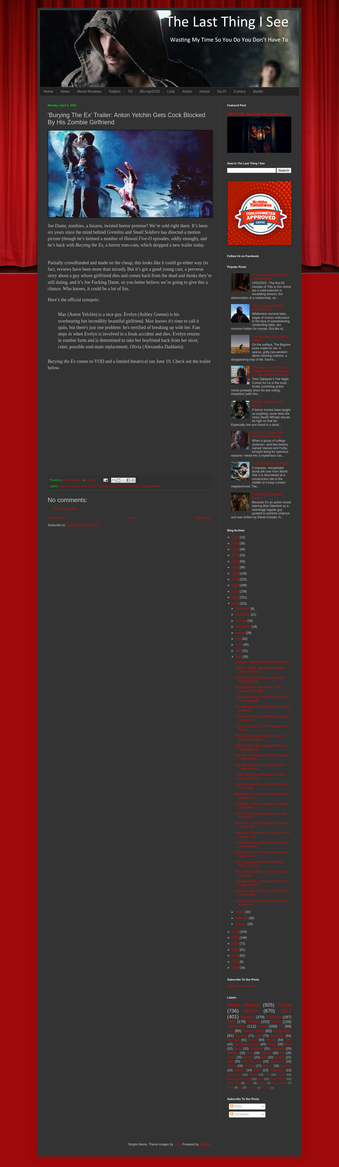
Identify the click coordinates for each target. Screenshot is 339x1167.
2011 (236, 950)
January (241, 924)
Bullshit (240, 1070)
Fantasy (266, 1053)
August (241, 633)
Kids (267, 1074)
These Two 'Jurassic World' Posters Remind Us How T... (259, 737)
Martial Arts (236, 1026)
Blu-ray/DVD (150, 91)
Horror (205, 91)
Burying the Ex (87, 486)
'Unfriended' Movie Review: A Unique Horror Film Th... (260, 776)
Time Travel (277, 1078)
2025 (236, 543)
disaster (286, 1066)
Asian (276, 1022)
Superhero (277, 1036)
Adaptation (282, 1031)
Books (258, 91)
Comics (240, 91)
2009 (236, 962)
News (65, 91)
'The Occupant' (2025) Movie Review (267, 307)
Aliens (231, 1057)
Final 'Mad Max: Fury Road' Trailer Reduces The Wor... (258, 689)
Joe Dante (124, 486)
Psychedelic (279, 1083)
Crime (262, 1026)
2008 (236, 968)
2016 (236, 597)
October (241, 621)
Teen (249, 1053)
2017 (236, 591)
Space (231, 1066)
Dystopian (256, 1048)
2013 (236, 937)
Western (232, 1053)
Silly (230, 1061)
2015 (236, 603)
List (230, 1031)
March (240, 912)
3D (240, 1087)
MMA (230, 1087)
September (244, 626)
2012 (236, 943)
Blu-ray (271, 1040)
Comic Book (253, 1031)
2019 (236, 579)
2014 (236, 932)
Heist (249, 1083)
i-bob (177, 1144)
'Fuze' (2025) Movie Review (271, 463)
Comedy (102, 486)
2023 (236, 555)
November (243, 614)
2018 (236, 585)
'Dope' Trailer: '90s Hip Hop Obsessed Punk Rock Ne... (261, 747)
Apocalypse (234, 1074)
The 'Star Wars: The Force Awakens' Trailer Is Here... (260, 766)
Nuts (264, 1057)
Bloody (253, 1074)
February (242, 918)
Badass (247, 1017)
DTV (288, 1040)
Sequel (271, 1044)
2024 (236, 549)
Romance (277, 1061)
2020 (236, 573)
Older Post (203, 518)
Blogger (205, 1144)
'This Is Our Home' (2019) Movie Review (269, 276)
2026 (236, 537)
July (239, 639)
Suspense (277, 1070)
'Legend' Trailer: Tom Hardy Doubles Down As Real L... (259, 669)
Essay (262, 1083)
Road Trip (233, 1083)
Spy (282, 1053)
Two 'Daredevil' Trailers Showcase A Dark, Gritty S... (259, 864)
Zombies (154, 486)
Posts (236, 1106)
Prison (281, 1074)
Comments (239, 1114)
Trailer (144, 486)
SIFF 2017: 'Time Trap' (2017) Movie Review (267, 434)
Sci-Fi (221, 91)
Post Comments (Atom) (82, 525)
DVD (258, 1036)
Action (187, 91)
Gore (257, 1070)
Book (287, 1044)
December (243, 608)
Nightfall (265, 1087)
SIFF (231, 1022)
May (239, 651)
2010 (236, 955)
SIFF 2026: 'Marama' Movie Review (256, 114)
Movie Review (243, 1005)
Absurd (267, 1066)
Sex (260, 1078)
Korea (253, 1040)
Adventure (278, 1048)
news (135, 486)
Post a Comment (65, 509)
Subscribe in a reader (241, 986)
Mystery (279, 1057)
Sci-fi (285, 1010)
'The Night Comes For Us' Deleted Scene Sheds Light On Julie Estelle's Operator (270, 371)
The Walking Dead (247, 1044)
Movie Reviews (89, 91)
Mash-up (251, 1087)
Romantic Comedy (239, 1078)
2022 (236, 561)
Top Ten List (251, 1061)
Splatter (248, 1057)
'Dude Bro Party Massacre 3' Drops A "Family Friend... (260, 679)
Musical (249, 1066)
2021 (236, 567)
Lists (171, 91)
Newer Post (57, 518)
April (239, 656)
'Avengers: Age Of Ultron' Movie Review (262, 662)
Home (48, 91)
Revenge (233, 1040)
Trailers (115, 91)
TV (130, 91)
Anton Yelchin (67, 486)
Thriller (253, 1022)
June (239, 644)
